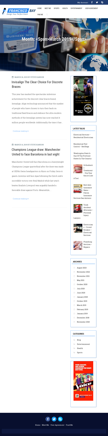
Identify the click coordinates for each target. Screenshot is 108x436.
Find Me (40, 15)
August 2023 (82, 268)
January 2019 (82, 313)
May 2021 (80, 280)
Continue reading (21, 131)
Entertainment (76, 8)
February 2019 (82, 309)
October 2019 (82, 301)
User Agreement (91, 8)
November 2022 (83, 272)
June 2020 (81, 293)
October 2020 (82, 284)
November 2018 (83, 322)
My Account (82, 2)
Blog (79, 340)
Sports (56, 8)
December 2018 (83, 318)
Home (39, 8)
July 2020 (81, 288)
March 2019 (81, 305)
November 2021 (83, 276)
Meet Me (48, 8)
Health (65, 8)
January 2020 (82, 297)
